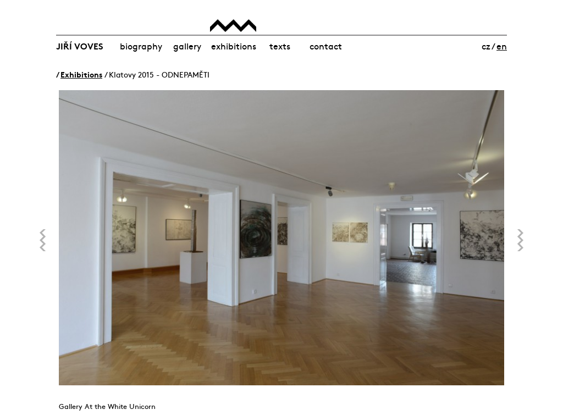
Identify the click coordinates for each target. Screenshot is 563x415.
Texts (279, 46)
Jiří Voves (79, 45)
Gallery (187, 46)
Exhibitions (233, 46)
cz (486, 46)
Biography (141, 46)
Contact (326, 46)
